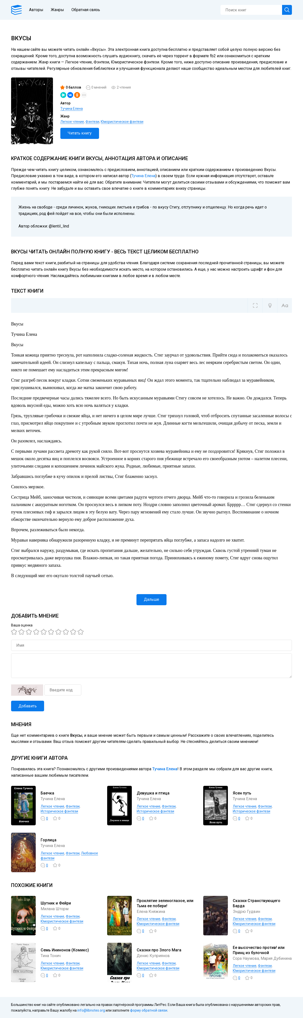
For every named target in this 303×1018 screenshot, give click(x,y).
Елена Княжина (151, 911)
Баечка (47, 793)
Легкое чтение (72, 122)
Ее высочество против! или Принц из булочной (259, 950)
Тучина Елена (71, 109)
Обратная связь (85, 9)
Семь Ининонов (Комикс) (65, 950)
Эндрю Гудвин (246, 911)
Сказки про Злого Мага (159, 950)
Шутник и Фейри (56, 903)
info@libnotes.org (91, 1010)
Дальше (151, 599)
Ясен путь (242, 793)
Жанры (57, 9)
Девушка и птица (153, 793)
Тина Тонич (51, 955)
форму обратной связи (148, 1010)
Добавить (27, 706)
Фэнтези (92, 122)
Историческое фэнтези (59, 811)
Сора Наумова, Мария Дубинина (262, 958)
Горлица (48, 840)
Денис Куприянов (153, 955)
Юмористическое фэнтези (122, 122)
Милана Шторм (54, 908)
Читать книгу (80, 133)
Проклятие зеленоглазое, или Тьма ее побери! (165, 903)
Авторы (36, 9)
